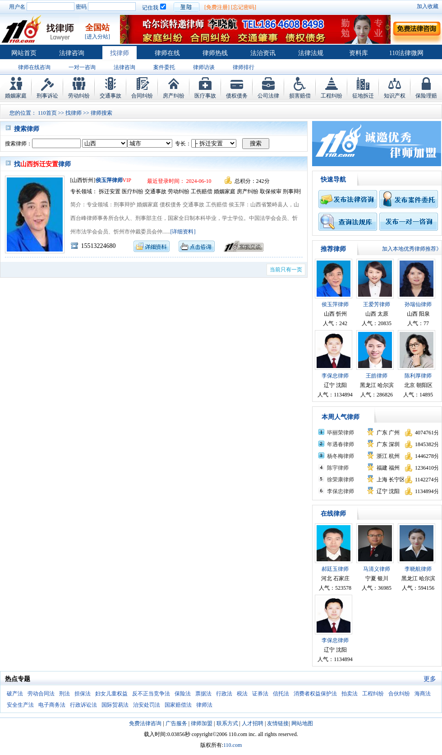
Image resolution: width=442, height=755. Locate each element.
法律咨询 (71, 53)
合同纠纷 (142, 96)
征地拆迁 (363, 96)
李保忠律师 (335, 376)
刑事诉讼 (47, 96)
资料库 (358, 53)
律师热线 (215, 53)
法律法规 (310, 53)
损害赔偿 (300, 96)
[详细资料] (183, 231)
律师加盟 (201, 723)
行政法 (224, 693)
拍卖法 (349, 693)
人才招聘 (252, 723)
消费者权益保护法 (315, 693)
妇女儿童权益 (111, 693)
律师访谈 (204, 67)
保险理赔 (426, 96)
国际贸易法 (115, 705)
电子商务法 (51, 705)
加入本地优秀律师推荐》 (412, 249)
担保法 (82, 693)
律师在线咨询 (34, 67)
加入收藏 (427, 6)
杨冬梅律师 (340, 456)
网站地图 (302, 723)
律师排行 (243, 67)
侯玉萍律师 (109, 180)
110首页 (47, 113)
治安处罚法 (146, 705)
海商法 (422, 693)
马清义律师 (376, 569)
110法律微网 (406, 53)
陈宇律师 (338, 468)
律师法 (204, 705)
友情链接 (278, 723)
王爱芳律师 (376, 304)
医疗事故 (205, 96)
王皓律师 (376, 376)
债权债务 (237, 96)
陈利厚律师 (418, 376)
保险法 (183, 693)
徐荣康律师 (340, 479)
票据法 (203, 693)
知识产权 (394, 96)
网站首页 (24, 53)
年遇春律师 (340, 444)
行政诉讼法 (83, 705)
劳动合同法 (41, 693)
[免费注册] (217, 7)
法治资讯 (263, 53)
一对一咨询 (82, 67)
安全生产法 (20, 705)
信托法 (281, 693)
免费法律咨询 (145, 723)
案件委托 (164, 67)
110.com (232, 745)
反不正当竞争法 (151, 693)
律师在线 (167, 53)
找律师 (119, 53)
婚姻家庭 (16, 96)
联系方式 (227, 723)
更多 (430, 679)
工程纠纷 (331, 96)
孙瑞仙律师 (418, 304)
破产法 (15, 693)
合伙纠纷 (399, 693)
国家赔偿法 (178, 705)
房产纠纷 (173, 96)
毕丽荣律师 (340, 432)
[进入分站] (97, 36)
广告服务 (176, 723)
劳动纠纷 (79, 96)
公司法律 (268, 96)
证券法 (260, 693)
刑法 (64, 693)
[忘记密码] (243, 7)
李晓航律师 (418, 569)
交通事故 (110, 96)
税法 (242, 693)
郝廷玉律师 (335, 569)
